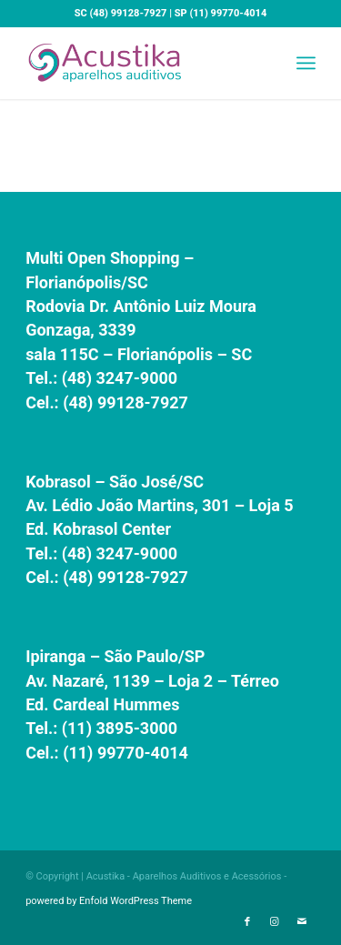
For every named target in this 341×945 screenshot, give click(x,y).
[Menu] (306, 63)
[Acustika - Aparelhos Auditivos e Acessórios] (141, 62)
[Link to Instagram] (274, 922)
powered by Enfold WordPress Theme (108, 901)
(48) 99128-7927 (127, 13)
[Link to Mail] (302, 922)
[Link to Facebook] (247, 922)
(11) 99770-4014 (227, 13)
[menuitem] (306, 63)
